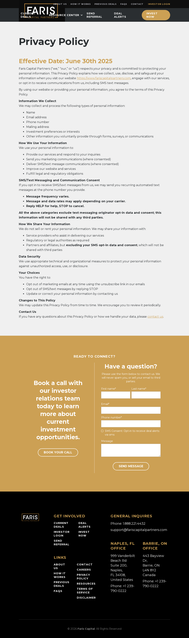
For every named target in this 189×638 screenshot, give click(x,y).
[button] (66, 15)
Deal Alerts (120, 15)
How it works (81, 4)
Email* (105, 404)
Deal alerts (84, 524)
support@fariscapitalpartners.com (139, 530)
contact (85, 564)
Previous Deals (105, 4)
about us (59, 566)
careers (84, 569)
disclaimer (86, 597)
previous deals (61, 584)
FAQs (123, 4)
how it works (60, 575)
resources (86, 583)
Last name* (138, 388)
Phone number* (111, 417)
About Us (60, 4)
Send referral (61, 542)
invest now (84, 533)
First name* (108, 388)
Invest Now (152, 15)
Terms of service (85, 590)
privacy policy (83, 576)
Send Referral (94, 15)
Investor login (159, 4)
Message (107, 441)
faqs (58, 591)
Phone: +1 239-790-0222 (122, 588)
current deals (28, 15)
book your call (58, 452)
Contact (137, 4)
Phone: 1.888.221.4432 (128, 524)
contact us (155, 316)
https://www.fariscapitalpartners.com (104, 78)
